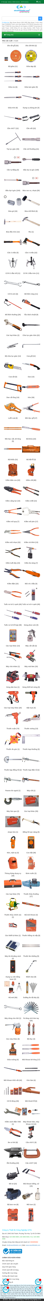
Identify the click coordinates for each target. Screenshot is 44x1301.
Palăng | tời (40, 1295)
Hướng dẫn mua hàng (9, 1273)
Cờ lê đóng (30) (13, 1101)
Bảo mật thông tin (8, 1261)
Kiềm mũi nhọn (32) (13, 542)
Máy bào (33, 1287)
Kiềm (18, 1287)
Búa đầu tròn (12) (13, 232)
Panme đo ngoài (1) (12, 791)
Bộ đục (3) (31, 1039)
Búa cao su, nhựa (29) (31, 190)
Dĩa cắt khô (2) (31, 46)
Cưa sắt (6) (13, 377)
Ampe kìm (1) (13, 832)
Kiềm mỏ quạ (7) (12, 521)
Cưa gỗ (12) (31, 356)
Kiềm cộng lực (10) (13, 501)
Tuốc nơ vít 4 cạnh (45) (31, 604)
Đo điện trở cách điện (20, 1290)
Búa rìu (18, 1285)
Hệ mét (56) (12, 997)
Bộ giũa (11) (13, 66)
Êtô (16, 1287)
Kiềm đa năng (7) (31, 563)
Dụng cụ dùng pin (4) (31, 108)
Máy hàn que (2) (13, 811)
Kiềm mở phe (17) (31, 521)
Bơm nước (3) (31, 873)
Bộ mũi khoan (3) (31, 915)
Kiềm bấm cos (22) (13, 480)
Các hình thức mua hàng (10, 1279)
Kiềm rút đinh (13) (31, 542)
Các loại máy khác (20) (13, 708)
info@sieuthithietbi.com (13, 1245)
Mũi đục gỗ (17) (31, 418)
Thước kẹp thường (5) (31, 749)
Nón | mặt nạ (28, 1294)
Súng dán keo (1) (12, 687)
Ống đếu (22, 1287)
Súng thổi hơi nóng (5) (31, 687)
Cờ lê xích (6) (13, 294)
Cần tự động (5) (13, 170)
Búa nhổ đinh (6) (31, 211)
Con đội (34, 1295)
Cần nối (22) (31, 128)
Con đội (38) (31, 853)
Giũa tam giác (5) (31, 87)
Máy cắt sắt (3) (31, 646)
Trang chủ (8, 35)
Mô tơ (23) (13, 1184)
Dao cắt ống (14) (12, 397)
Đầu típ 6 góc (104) (13, 190)
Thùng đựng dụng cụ (9, 1297)
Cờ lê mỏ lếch (27, 1285)
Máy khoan (32, 1289)
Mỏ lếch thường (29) (13, 315)
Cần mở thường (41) (31, 149)
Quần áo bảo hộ (8, 1295)
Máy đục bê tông (24, 1289)
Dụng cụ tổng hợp (10, 1287)
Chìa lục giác (12, 1285)
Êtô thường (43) (13, 1163)
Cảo (22, 1285)
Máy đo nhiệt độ (25, 1292)
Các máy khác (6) (13, 1039)
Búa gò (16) (12, 211)
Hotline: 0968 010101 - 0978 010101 (18, 2)
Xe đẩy (2, 1297)
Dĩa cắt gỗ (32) (12, 46)
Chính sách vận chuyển (10, 1264)
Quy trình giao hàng (9, 1267)
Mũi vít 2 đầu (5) (31, 584)
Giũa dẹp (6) (31, 66)
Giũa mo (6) (12, 87)
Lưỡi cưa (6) (13, 418)
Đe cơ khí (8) (13, 1142)
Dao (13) (31, 377)
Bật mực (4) (31, 708)
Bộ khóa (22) (31, 439)
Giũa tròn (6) (13, 108)
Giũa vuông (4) (13, 1060)
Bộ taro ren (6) (12, 1204)
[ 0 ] (39, 2)
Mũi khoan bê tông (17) (31, 1060)
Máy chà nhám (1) (13, 666)
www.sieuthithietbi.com (33, 1245)
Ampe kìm (11, 1290)
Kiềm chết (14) (31, 501)
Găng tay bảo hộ (17, 1295)
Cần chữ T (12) (13, 128)
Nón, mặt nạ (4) (13, 853)
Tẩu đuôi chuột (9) (31, 315)
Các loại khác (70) (13, 894)
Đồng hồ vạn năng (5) (31, 832)
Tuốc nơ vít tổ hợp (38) (13, 625)
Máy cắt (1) (31, 791)
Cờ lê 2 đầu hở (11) (13, 273)
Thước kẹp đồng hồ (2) (13, 770)
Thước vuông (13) (31, 729)
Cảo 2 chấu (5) (13, 253)
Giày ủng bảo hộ (27, 1295)
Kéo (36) (31, 397)
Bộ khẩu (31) (13, 459)
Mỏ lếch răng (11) (31, 294)
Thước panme (11, 1294)
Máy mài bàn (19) (31, 666)
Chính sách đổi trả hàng (10, 1270)
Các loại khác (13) (13, 646)
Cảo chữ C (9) (31, 1142)
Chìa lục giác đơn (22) (31, 335)
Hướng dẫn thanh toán (10, 1276)
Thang (2, 1295)
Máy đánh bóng (15, 1289)
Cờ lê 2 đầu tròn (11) (31, 273)
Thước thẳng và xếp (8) (31, 935)
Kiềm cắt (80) (31, 480)
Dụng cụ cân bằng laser (14, 1292)
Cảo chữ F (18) (31, 1163)
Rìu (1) (31, 232)
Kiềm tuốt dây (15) (13, 563)
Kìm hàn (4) (31, 1080)
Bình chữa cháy (19, 1294)
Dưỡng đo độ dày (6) (31, 997)
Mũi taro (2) (31, 1204)
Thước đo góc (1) (13, 749)
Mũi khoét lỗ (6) (31, 1101)
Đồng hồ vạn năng (32, 1290)
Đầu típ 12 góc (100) (31, 170)
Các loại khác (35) (31, 811)
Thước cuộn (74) (12, 729)
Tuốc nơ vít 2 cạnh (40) (13, 604)
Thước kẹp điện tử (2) (31, 770)
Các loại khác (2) (12, 335)
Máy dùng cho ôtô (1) (13, 1018)
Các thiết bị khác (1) (13, 935)
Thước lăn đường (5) (31, 956)
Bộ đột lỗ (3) (31, 459)
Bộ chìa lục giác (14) (13, 356)
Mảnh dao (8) (31, 977)
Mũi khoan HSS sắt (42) (13, 1080)
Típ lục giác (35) (13, 149)
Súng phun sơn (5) (31, 625)
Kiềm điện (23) (13, 584)
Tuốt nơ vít (28, 1287)
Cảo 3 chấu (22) (31, 253)
